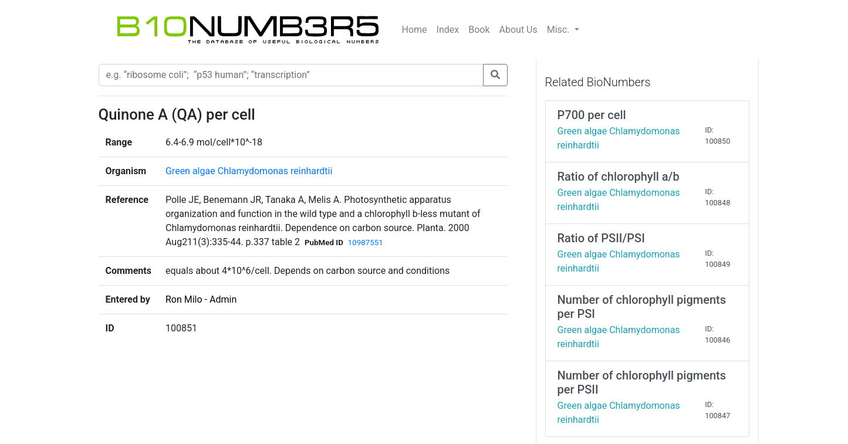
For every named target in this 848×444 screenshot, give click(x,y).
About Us (518, 29)
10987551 (365, 242)
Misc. (559, 29)
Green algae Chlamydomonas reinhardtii (248, 171)
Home (414, 29)
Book (478, 29)
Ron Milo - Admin (201, 299)
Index (448, 29)
